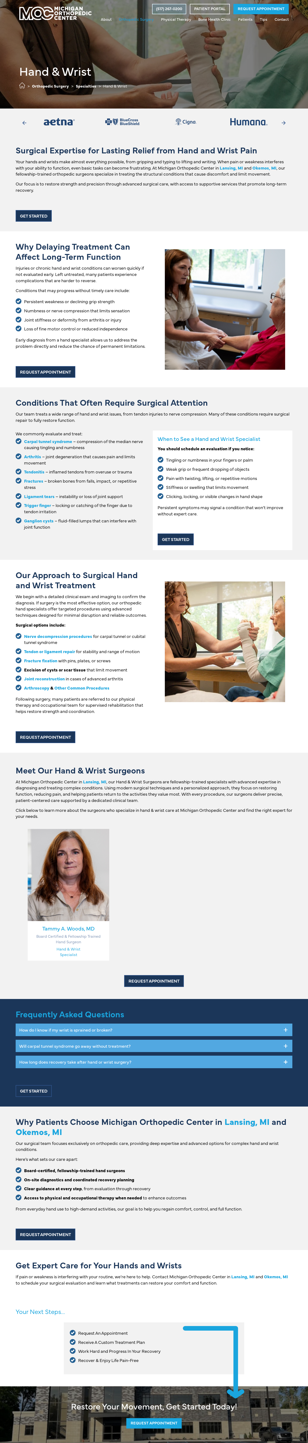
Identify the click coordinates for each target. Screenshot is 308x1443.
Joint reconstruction (44, 679)
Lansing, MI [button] (94, 782)
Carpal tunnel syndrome (48, 441)
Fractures (33, 481)
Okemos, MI (264, 168)
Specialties (86, 86)
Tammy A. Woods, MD (68, 928)
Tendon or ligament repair (49, 651)
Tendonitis (34, 472)
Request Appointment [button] (261, 8)
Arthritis (32, 456)
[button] (169, 9)
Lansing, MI (231, 168)
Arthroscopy (36, 688)
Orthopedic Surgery (50, 86)
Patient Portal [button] (209, 8)
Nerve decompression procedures (58, 636)
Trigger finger (37, 505)
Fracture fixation (40, 660)
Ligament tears (39, 496)
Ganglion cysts (39, 521)
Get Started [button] (33, 216)
